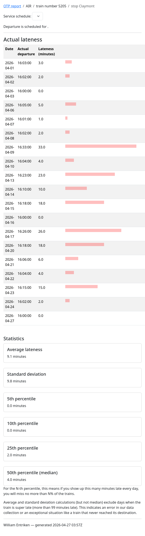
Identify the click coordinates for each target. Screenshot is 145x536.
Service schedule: (17, 16)
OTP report (12, 6)
